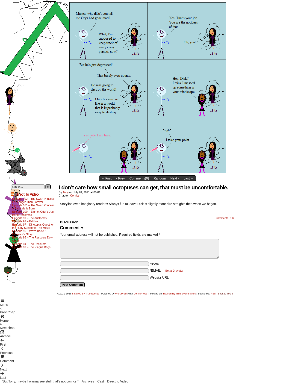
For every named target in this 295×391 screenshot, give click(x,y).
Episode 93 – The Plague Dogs (31, 247)
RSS (213, 293)
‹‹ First (107, 178)
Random (159, 178)
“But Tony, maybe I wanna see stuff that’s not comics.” (40, 381)
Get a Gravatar (174, 270)
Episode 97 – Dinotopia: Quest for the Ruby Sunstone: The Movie (33, 226)
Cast (100, 381)
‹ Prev (120, 178)
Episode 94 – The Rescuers (29, 244)
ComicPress (140, 293)
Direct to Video (117, 381)
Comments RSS (225, 218)
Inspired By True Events (85, 293)
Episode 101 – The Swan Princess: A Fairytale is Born (33, 207)
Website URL (159, 277)
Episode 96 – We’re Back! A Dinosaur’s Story (29, 232)
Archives (88, 381)
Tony (65, 192)
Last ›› (188, 178)
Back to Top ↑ (225, 293)
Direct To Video (26, 194)
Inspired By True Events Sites (179, 293)
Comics (74, 195)
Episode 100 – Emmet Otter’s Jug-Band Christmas (33, 213)
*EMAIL (166, 270)
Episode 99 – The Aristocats (29, 218)
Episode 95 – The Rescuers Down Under (33, 239)
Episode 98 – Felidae (25, 221)
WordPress (121, 293)
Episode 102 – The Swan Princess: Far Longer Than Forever (33, 200)
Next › (174, 178)
